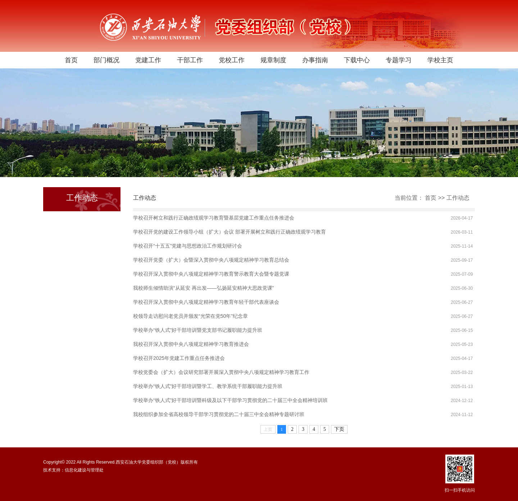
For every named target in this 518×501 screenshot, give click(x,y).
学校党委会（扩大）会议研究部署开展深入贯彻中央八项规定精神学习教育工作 (221, 372)
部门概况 (106, 60)
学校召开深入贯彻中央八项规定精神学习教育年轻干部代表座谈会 (206, 302)
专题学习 (399, 60)
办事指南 (315, 60)
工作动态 (457, 198)
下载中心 (357, 60)
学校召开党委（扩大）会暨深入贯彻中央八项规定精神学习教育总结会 (211, 260)
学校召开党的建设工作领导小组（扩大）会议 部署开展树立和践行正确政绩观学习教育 (229, 232)
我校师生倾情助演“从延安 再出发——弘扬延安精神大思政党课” (203, 288)
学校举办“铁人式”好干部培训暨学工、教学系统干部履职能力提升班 (207, 386)
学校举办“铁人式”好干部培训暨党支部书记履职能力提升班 (197, 330)
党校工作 (232, 60)
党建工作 (148, 60)
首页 (71, 60)
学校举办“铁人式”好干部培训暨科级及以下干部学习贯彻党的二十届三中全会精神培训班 (230, 400)
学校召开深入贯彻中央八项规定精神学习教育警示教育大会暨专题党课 (211, 274)
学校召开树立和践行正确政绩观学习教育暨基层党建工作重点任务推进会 (213, 218)
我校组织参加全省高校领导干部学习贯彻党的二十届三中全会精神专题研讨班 (218, 414)
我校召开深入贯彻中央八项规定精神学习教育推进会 (191, 344)
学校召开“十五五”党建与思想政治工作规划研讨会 (187, 246)
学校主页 (440, 60)
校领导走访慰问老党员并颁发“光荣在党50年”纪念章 (190, 316)
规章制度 (273, 60)
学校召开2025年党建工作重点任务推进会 (179, 358)
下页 (339, 429)
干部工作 (190, 60)
